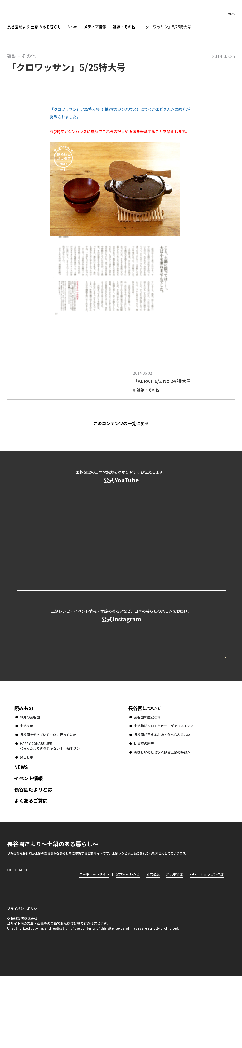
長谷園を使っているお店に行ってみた (48, 798)
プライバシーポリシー (23, 981)
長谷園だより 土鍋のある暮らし (121, 10)
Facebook (24, 946)
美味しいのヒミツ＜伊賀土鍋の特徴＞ (162, 816)
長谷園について (144, 772)
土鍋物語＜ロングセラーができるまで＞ (164, 790)
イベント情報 (28, 842)
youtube (51, 946)
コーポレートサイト (184, 712)
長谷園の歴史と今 (147, 781)
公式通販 (153, 938)
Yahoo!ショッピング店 (207, 938)
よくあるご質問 (30, 864)
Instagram (11, 946)
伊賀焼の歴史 (144, 807)
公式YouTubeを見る (121, 589)
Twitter (38, 946)
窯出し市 (26, 821)
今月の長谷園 (30, 781)
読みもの (23, 772)
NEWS (21, 831)
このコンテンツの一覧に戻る (128, 423)
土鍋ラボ (26, 790)
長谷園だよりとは (33, 853)
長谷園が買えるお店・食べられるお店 (162, 798)
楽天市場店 (174, 938)
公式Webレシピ (74, 712)
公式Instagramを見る (121, 663)
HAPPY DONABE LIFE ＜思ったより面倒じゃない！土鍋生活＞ (50, 810)
